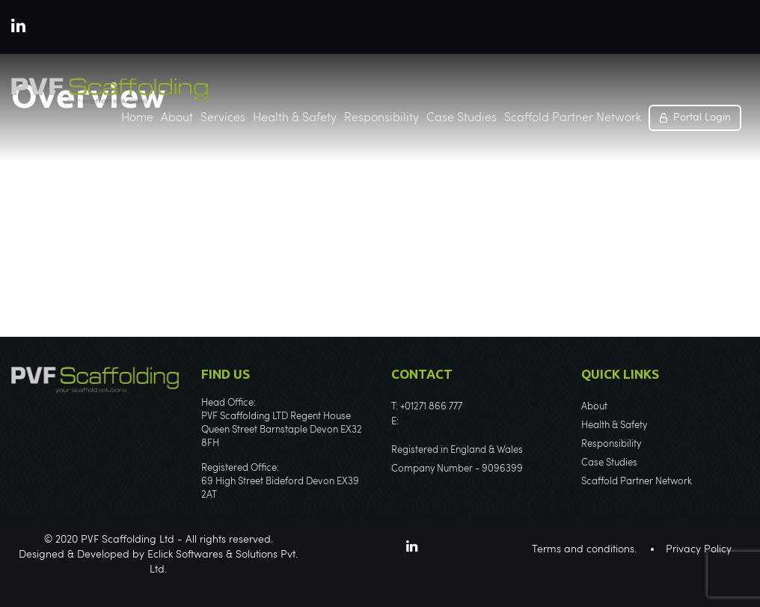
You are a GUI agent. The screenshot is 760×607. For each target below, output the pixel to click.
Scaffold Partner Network (572, 118)
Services (222, 118)
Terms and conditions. (584, 549)
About (177, 118)
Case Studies (461, 118)
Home (137, 118)
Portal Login (702, 117)
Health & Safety (295, 118)
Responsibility (381, 118)
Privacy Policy (699, 549)
